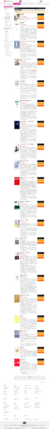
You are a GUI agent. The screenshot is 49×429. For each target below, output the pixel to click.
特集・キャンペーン (7, 12)
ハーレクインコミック (27, 399)
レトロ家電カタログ (7, 14)
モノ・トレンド (5, 404)
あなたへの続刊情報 (7, 16)
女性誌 (25, 404)
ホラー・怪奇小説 (6, 388)
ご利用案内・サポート (8, 53)
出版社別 (15, 415)
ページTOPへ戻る (41, 382)
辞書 (25, 391)
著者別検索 (6, 31)
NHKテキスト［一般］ (37, 407)
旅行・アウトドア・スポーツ (38, 391)
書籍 (17, 3)
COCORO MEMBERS (8, 44)
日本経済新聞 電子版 (6, 412)
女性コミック (15, 399)
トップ (9, 3)
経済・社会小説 (37, 388)
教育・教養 (15, 391)
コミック (32, 3)
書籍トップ (5, 385)
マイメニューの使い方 (8, 55)
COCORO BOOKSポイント (8, 26)
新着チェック (6, 9)
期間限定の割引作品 (7, 19)
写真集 (15, 394)
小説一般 (36, 385)
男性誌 (15, 404)
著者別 (4, 415)
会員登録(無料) (7, 49)
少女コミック (5, 399)
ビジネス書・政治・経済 (27, 385)
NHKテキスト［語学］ (27, 407)
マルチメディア (5, 394)
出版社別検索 (6, 33)
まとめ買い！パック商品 (8, 24)
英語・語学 (5, 391)
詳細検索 (6, 29)
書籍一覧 (15, 385)
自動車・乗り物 (37, 404)
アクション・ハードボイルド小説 (28, 388)
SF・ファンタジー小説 (17, 388)
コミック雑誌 (15, 407)
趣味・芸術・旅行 (6, 407)
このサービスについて (8, 47)
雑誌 (39, 3)
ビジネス (24, 3)
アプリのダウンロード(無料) (7, 51)
